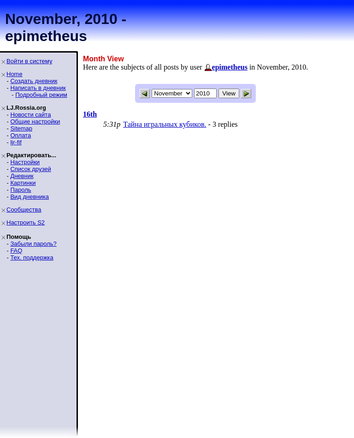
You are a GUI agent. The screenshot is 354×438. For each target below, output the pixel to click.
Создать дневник (33, 80)
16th (90, 114)
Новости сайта (30, 114)
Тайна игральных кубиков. (164, 124)
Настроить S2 (25, 222)
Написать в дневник (37, 87)
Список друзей (30, 169)
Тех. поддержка (31, 257)
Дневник (21, 175)
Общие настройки (35, 121)
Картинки (22, 182)
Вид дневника (29, 196)
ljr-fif (16, 142)
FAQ (16, 250)
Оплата (20, 135)
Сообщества (23, 209)
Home (14, 74)
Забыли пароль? (33, 243)
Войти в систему (29, 61)
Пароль (20, 189)
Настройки (25, 162)
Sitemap (21, 128)
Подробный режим (41, 94)
